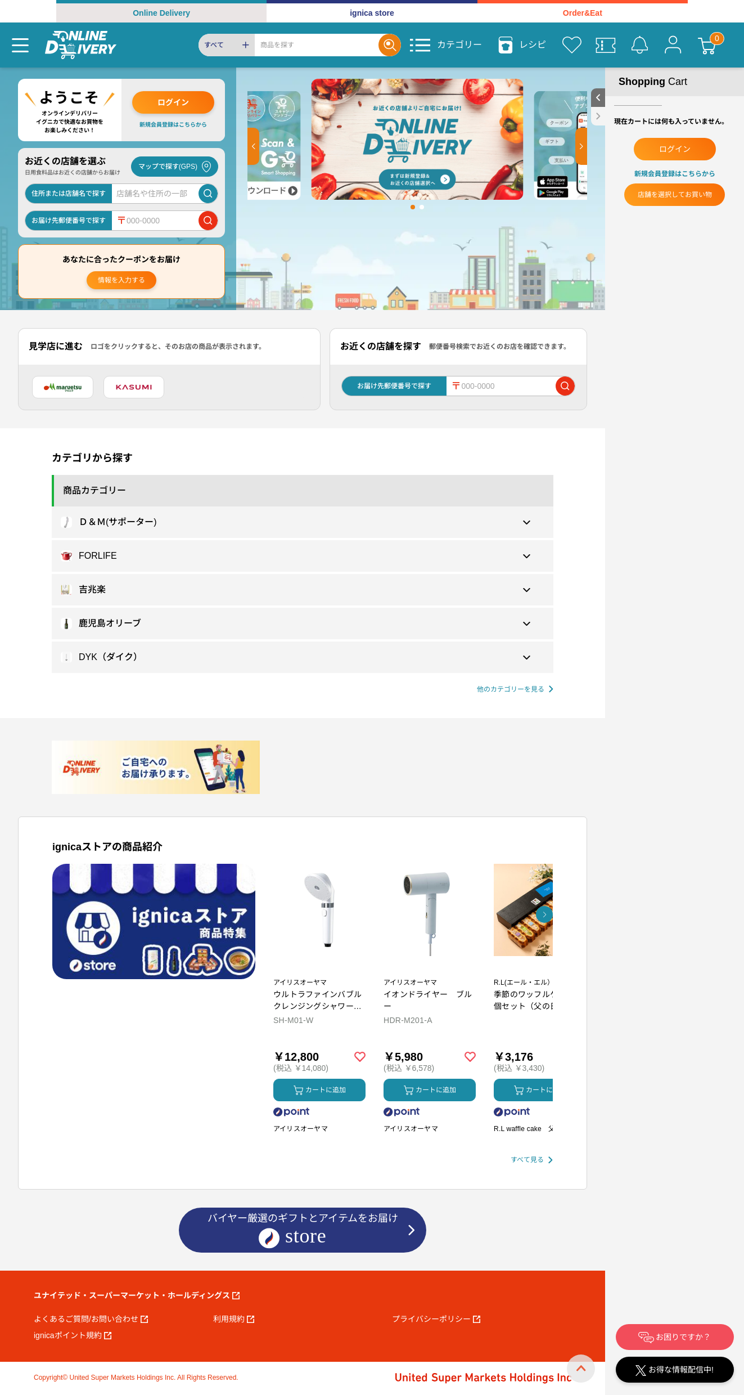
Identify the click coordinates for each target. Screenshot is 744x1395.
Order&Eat (582, 12)
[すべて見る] (532, 1160)
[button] (253, 146)
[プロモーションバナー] (153, 921)
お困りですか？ (674, 1337)
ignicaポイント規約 (72, 1335)
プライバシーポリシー (436, 1319)
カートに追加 (320, 1090)
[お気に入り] (572, 45)
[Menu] (20, 45)
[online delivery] (80, 45)
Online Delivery (161, 12)
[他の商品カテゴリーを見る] (515, 689)
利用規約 (233, 1319)
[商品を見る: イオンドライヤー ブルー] (430, 969)
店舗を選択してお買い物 (675, 195)
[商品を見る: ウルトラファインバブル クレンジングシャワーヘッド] (319, 969)
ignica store (372, 12)
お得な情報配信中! (674, 1370)
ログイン (173, 102)
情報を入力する (121, 280)
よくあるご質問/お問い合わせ (91, 1319)
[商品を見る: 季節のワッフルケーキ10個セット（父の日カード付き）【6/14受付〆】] (540, 969)
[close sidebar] (598, 116)
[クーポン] (606, 45)
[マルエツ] (62, 387)
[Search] (316, 45)
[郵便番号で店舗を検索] (208, 220)
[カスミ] (134, 387)
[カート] (707, 45)
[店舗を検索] (208, 193)
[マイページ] (673, 45)
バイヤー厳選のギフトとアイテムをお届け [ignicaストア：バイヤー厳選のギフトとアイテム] (303, 1231)
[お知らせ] (639, 45)
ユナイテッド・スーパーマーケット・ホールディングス (137, 1295)
